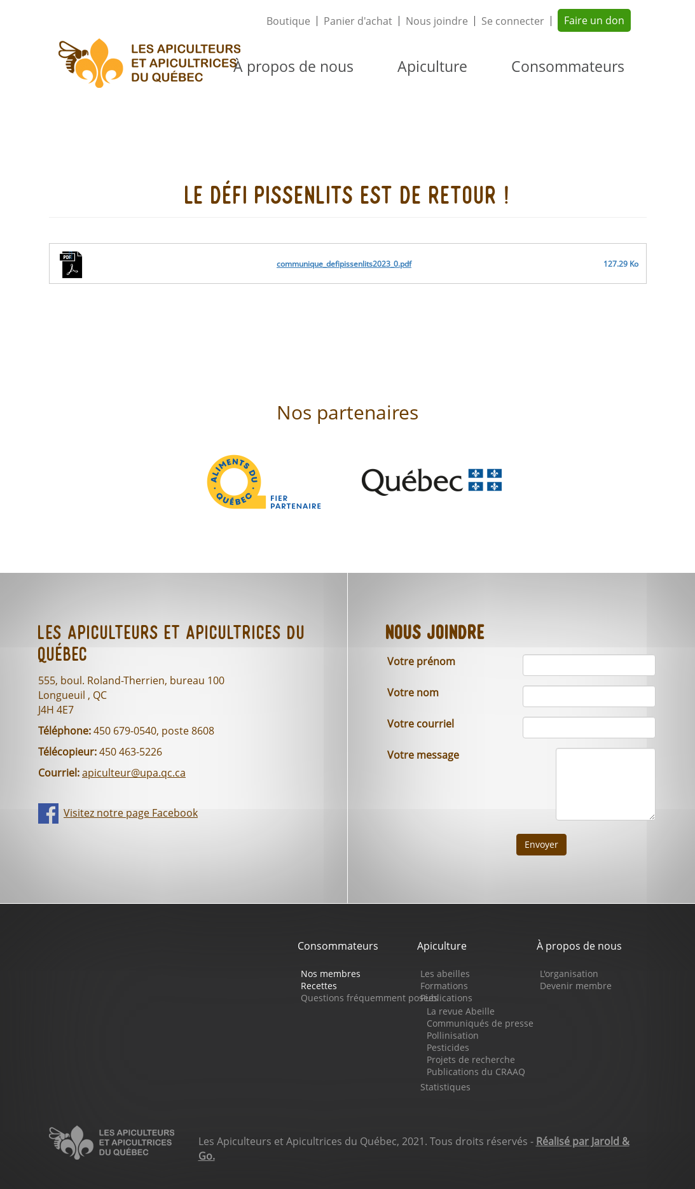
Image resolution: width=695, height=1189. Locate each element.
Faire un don (594, 20)
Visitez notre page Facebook (131, 813)
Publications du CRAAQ (476, 1072)
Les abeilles (445, 973)
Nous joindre (437, 21)
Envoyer (541, 844)
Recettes (319, 986)
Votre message (423, 755)
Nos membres (331, 973)
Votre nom (413, 693)
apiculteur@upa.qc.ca (134, 773)
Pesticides (448, 1047)
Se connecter (512, 21)
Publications (446, 998)
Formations (444, 986)
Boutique (288, 21)
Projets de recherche (471, 1059)
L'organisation (569, 973)
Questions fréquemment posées (369, 998)
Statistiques (445, 1087)
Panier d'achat (358, 21)
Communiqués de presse (480, 1023)
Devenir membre (576, 986)
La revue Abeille (461, 1011)
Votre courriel (420, 724)
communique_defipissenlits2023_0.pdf (344, 263)
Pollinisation (453, 1035)
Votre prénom (421, 661)
